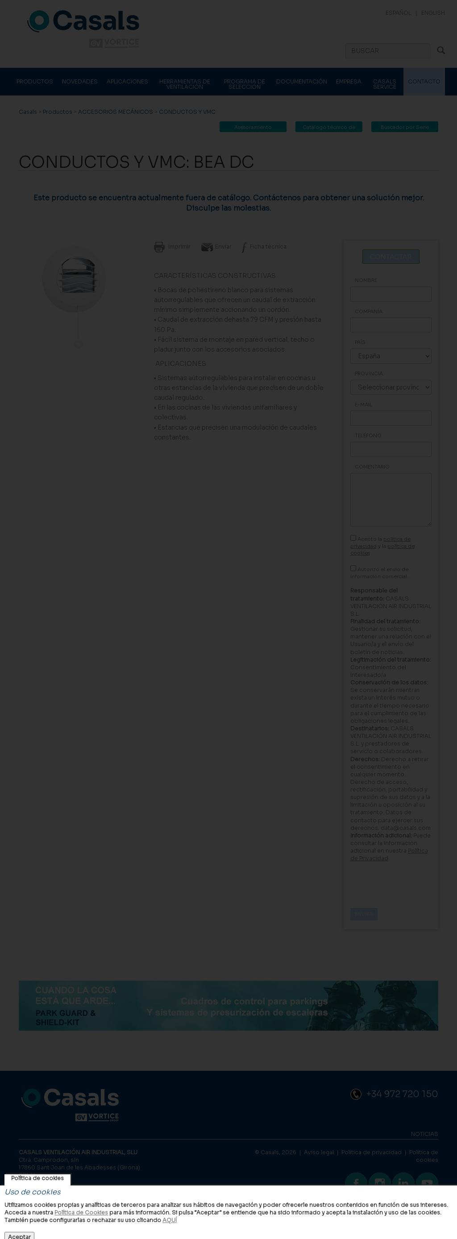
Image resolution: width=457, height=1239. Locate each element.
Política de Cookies (81, 1212)
